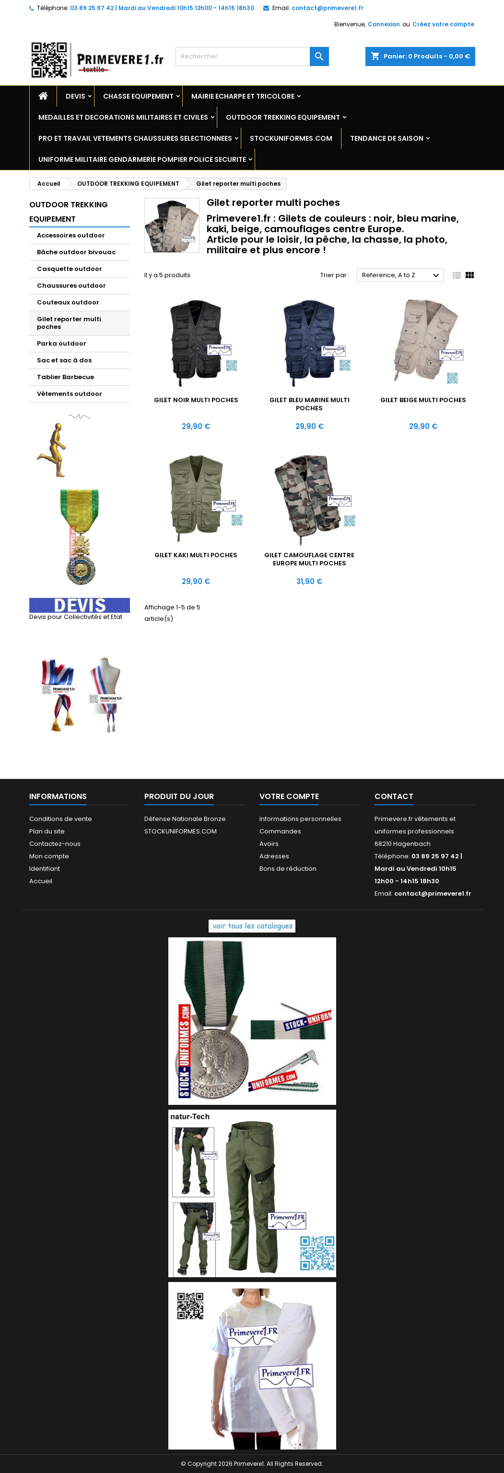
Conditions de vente (60, 818)
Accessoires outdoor (71, 235)
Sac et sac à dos (64, 360)
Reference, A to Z (402, 275)
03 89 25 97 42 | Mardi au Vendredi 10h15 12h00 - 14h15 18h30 (162, 8)
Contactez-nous (55, 843)
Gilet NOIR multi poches (196, 400)
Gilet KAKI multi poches (195, 555)
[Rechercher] (252, 56)
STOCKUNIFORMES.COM (291, 138)
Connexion (384, 24)
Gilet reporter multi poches (69, 323)
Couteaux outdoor (68, 302)
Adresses (274, 856)
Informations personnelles (300, 818)
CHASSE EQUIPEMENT (138, 96)
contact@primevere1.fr (327, 8)
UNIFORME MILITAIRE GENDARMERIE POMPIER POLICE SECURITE (142, 159)
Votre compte (289, 796)
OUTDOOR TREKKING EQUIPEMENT (283, 117)
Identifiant (44, 868)
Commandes (280, 831)
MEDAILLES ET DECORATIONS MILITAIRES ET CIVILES (123, 117)
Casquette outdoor (69, 268)
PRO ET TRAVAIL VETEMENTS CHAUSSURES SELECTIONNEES (135, 138)
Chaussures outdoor (71, 285)
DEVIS (75, 96)
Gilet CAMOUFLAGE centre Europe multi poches (309, 559)
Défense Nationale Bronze (185, 818)
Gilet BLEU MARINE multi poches (310, 404)
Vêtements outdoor (69, 393)
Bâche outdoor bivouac (76, 252)
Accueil (40, 881)
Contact (394, 796)
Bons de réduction (287, 868)
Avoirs (269, 843)
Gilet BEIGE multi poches (423, 400)
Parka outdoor (61, 343)
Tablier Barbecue (65, 377)
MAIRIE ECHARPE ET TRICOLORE (242, 96)
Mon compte (49, 856)
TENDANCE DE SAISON (386, 138)
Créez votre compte (443, 24)
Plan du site (47, 831)
